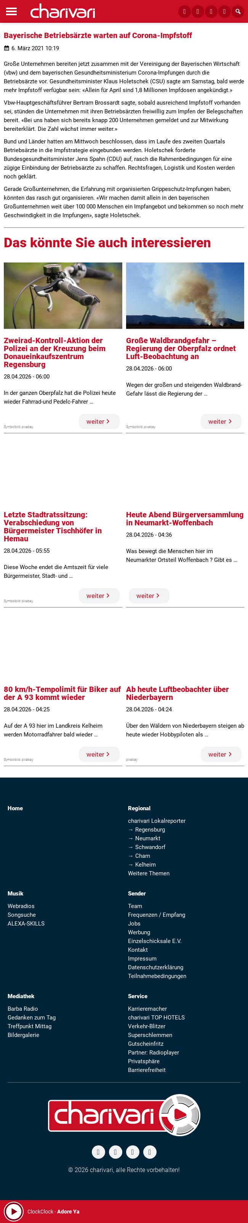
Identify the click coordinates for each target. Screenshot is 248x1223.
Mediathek (21, 996)
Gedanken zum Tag (32, 1017)
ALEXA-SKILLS (26, 923)
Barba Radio (23, 1008)
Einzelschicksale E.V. (155, 941)
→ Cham (139, 855)
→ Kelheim (142, 864)
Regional (139, 808)
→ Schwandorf (146, 847)
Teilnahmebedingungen (157, 976)
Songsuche (22, 914)
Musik (15, 893)
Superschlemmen (150, 1035)
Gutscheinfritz (145, 1043)
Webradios (21, 906)
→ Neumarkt (144, 838)
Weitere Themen (149, 873)
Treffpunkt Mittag (29, 1026)
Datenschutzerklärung (155, 967)
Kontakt (138, 949)
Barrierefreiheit (147, 1070)
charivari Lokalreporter (157, 820)
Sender (137, 893)
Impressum (142, 958)
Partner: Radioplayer (153, 1052)
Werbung (139, 932)
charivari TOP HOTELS (156, 1017)
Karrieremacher (147, 1008)
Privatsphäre (144, 1061)
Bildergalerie (23, 1035)
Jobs (134, 923)
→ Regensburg (146, 829)
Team (135, 906)
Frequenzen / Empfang (156, 914)
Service (137, 996)
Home (15, 808)
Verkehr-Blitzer (146, 1026)
